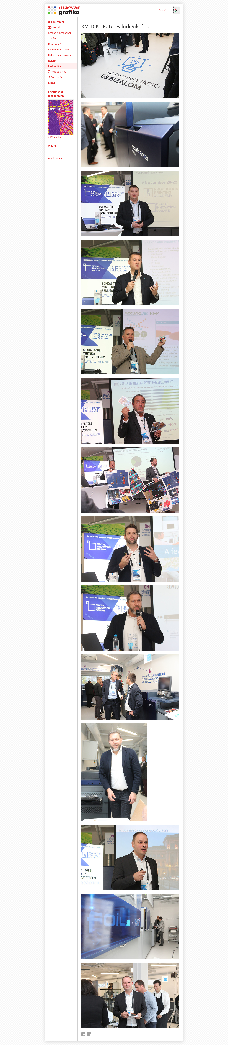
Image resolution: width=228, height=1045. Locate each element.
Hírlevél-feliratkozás (59, 55)
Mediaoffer (56, 77)
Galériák (54, 27)
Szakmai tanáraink (58, 49)
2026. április (54, 137)
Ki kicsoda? (54, 44)
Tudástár (53, 38)
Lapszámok (56, 22)
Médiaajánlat (57, 71)
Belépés (163, 10)
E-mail (51, 82)
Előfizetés (54, 66)
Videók (52, 146)
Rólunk (52, 60)
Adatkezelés (55, 158)
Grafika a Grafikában (60, 33)
